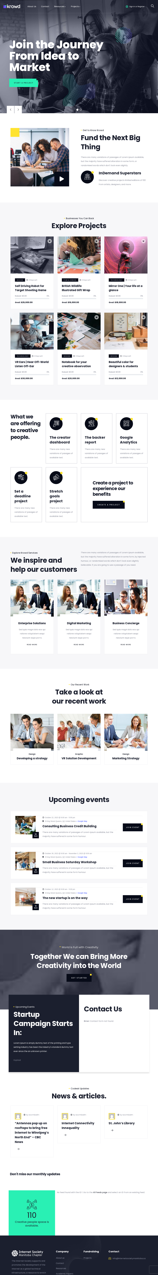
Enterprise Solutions (79, 623)
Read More (32, 645)
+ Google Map (81, 821)
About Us (31, 6)
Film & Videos (70, 280)
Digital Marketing (126, 623)
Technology (116, 280)
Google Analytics (128, 440)
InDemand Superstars (120, 173)
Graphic (126, 754)
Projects (75, 6)
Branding (32, 754)
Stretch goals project (56, 496)
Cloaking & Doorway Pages (32, 760)
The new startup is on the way (65, 898)
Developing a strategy (79, 758)
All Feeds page (100, 1192)
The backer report (95, 440)
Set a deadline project (22, 496)
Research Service (32, 623)
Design (20, 280)
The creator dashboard (60, 440)
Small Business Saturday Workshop (69, 862)
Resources (60, 6)
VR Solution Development (126, 758)
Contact (45, 6)
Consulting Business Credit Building (69, 826)
